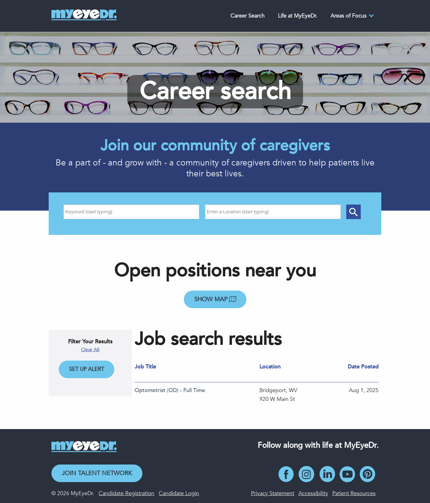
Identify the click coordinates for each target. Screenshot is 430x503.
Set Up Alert (86, 369)
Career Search (247, 16)
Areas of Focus (348, 16)
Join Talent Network (97, 473)
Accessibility (313, 493)
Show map (215, 299)
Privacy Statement (272, 493)
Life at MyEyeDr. (297, 16)
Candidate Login (179, 493)
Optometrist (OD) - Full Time (170, 390)
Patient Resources (354, 493)
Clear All (90, 349)
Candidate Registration (126, 493)
